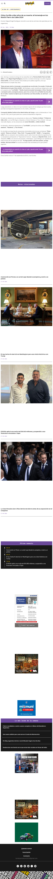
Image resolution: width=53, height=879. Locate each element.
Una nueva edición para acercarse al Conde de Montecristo (21, 734)
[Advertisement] (26, 170)
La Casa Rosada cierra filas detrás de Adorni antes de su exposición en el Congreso (26, 509)
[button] (4, 3)
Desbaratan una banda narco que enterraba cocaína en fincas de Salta (25, 747)
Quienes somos (26, 848)
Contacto (26, 856)
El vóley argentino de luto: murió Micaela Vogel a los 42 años (21, 741)
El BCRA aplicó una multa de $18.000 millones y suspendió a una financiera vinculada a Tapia (23, 432)
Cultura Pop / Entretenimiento (11, 9)
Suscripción (26, 852)
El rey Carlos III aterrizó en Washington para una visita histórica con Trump (24, 355)
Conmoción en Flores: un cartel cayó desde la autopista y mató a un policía (24, 278)
